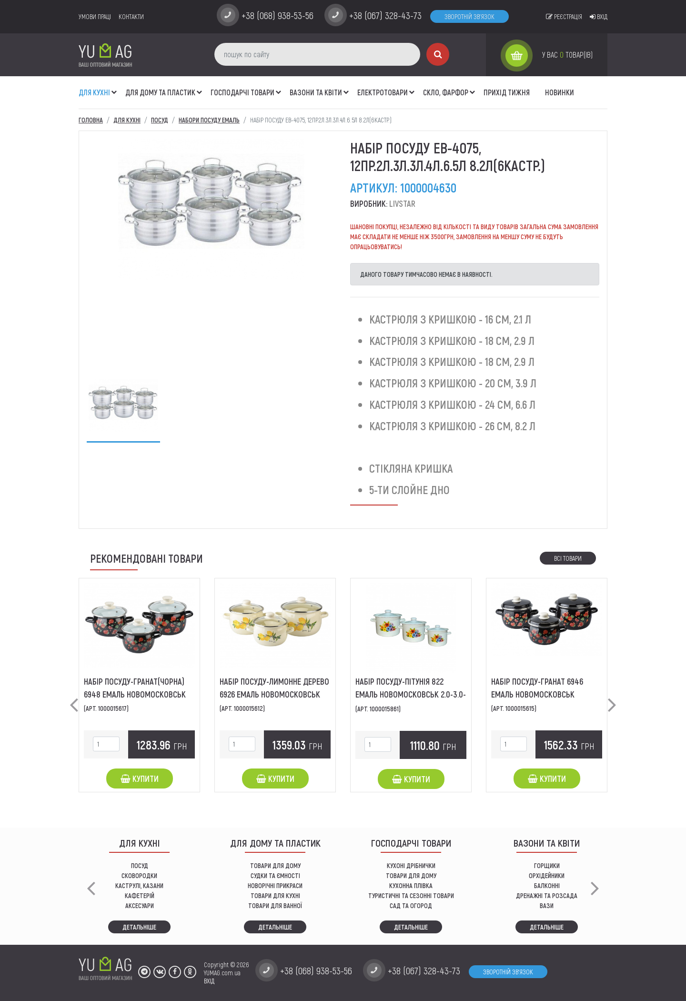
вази (547, 905)
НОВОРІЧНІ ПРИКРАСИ (275, 885)
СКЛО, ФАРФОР (445, 92)
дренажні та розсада (546, 895)
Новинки (559, 92)
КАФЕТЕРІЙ (139, 895)
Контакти (131, 16)
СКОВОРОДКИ (139, 875)
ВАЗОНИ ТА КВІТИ (316, 92)
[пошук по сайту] (317, 54)
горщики (547, 865)
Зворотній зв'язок (469, 16)
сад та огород (411, 905)
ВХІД (209, 981)
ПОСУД (139, 865)
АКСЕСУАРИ (139, 905)
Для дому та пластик (160, 92)
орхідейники (547, 875)
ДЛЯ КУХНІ (94, 92)
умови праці (95, 16)
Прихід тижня (507, 92)
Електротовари (382, 92)
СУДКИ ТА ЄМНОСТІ (275, 875)
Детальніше (139, 927)
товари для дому (411, 875)
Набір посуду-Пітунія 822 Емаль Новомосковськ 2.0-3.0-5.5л (410, 694)
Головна (91, 120)
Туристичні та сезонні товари (411, 895)
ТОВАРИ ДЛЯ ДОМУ (275, 865)
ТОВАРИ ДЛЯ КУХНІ (275, 895)
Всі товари (568, 558)
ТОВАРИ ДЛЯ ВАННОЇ (275, 905)
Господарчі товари (242, 92)
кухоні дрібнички (411, 865)
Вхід (598, 16)
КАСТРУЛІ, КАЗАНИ (139, 885)
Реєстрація (564, 16)
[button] (114, 87)
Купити (140, 778)
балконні (547, 885)
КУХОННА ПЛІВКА (411, 885)
